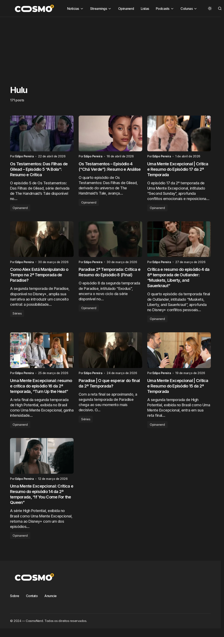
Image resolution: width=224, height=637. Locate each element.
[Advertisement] (105, 46)
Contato (32, 596)
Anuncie (50, 596)
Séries (17, 313)
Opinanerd (20, 208)
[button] (210, 8)
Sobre (14, 596)
